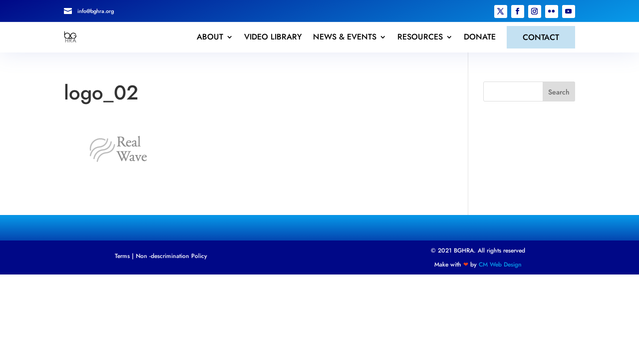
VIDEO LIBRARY (273, 37)
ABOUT (210, 37)
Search (559, 92)
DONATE (480, 37)
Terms (122, 256)
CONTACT (541, 37)
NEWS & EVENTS (344, 37)
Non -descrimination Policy (171, 256)
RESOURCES (420, 37)
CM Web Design (500, 264)
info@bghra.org (95, 11)
